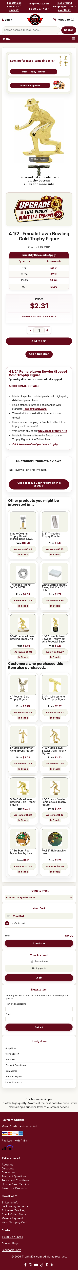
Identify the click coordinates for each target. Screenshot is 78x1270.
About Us (10, 1059)
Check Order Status (14, 1214)
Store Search (12, 1053)
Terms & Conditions (15, 1065)
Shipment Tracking (13, 1210)
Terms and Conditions (15, 1180)
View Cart (18, 916)
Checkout (39, 943)
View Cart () (66, 20)
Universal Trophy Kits (52, 430)
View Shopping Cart (14, 1222)
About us (7, 1164)
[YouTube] (36, 1264)
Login (39, 977)
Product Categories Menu (21, 897)
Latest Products (13, 1082)
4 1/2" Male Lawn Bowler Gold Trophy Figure (54, 751)
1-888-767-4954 (39, 8)
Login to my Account (15, 1206)
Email (8, 1014)
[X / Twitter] (52, 1264)
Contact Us (11, 1071)
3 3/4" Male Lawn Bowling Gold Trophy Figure (23, 802)
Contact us (8, 1172)
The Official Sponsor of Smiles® (14, 6)
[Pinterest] (47, 1264)
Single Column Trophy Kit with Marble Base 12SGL (21, 536)
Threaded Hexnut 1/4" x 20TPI (20, 586)
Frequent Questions (14, 1176)
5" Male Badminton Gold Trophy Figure (22, 749)
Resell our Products (14, 1188)
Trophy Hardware (35, 408)
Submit (39, 1027)
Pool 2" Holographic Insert (54, 852)
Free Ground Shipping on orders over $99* (64, 6)
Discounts (8, 1168)
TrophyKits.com (39, 3)
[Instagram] (30, 1264)
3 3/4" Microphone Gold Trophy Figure (53, 698)
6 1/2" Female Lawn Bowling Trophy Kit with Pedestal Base (53, 639)
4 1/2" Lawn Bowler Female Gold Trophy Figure (54, 802)
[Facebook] (25, 1264)
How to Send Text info (16, 1184)
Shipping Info (10, 1202)
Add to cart (38, 341)
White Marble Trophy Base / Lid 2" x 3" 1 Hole (54, 588)
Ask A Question (39, 354)
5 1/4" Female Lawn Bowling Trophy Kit (22, 637)
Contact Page (10, 1243)
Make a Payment (12, 1218)
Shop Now (10, 1048)
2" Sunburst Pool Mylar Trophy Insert (22, 852)
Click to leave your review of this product (39, 484)
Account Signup (13, 1076)
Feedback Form (11, 1250)
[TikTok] (41, 1264)
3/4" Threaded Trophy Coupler (51, 535)
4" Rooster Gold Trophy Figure (19, 698)
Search (69, 30)
